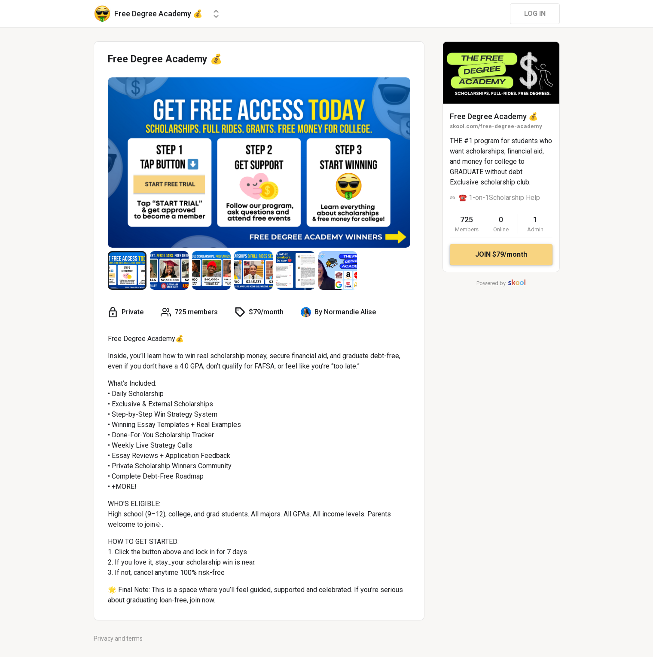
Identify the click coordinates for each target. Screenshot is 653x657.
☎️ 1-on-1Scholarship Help (499, 197)
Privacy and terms (118, 638)
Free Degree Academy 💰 (494, 116)
